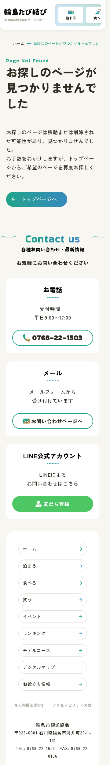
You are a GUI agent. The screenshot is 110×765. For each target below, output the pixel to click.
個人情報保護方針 (29, 705)
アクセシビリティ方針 (72, 705)
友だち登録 (56, 506)
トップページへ (39, 199)
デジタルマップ (39, 667)
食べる (30, 583)
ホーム (18, 43)
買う (27, 600)
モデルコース (36, 651)
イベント (32, 617)
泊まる (71, 17)
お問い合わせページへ (57, 421)
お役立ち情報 (36, 685)
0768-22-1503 (57, 338)
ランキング (34, 634)
